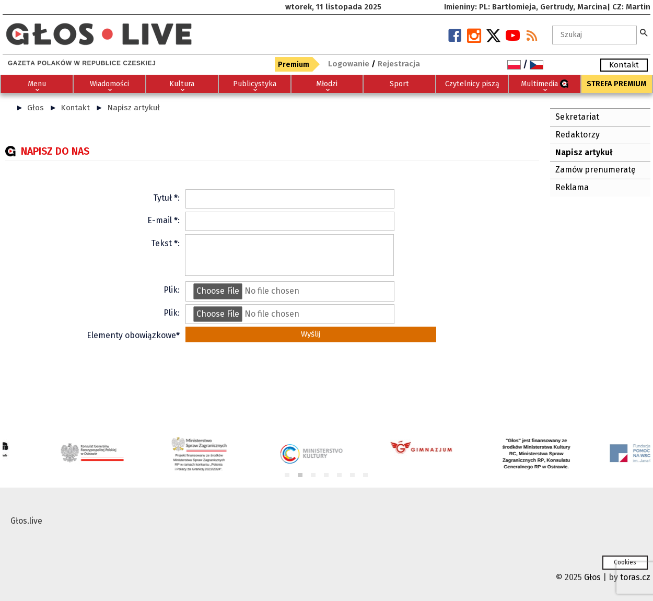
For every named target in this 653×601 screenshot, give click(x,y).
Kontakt (75, 107)
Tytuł (162, 198)
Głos (35, 107)
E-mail (159, 220)
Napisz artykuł (133, 107)
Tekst (161, 243)
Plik (171, 290)
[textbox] (594, 35)
